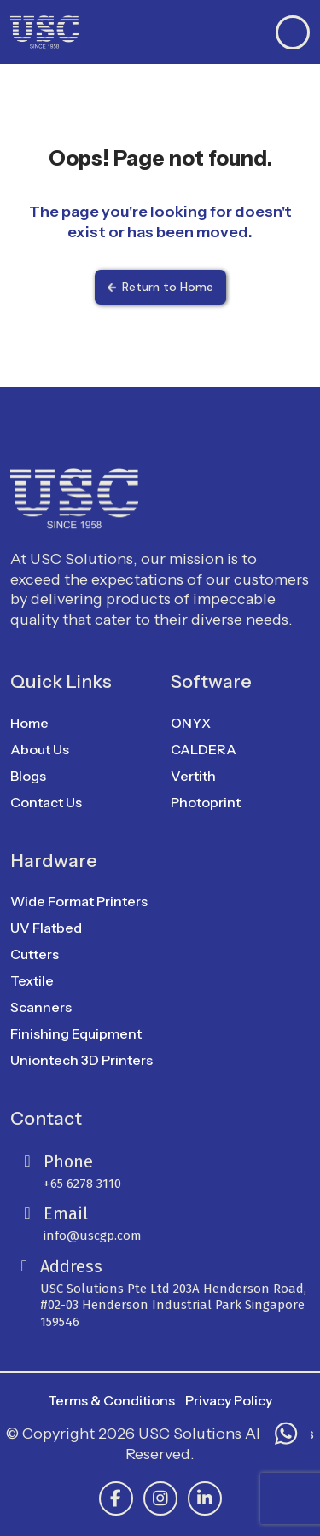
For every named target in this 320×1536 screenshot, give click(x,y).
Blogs (28, 776)
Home (29, 723)
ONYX (191, 723)
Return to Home (160, 286)
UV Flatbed (46, 927)
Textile (32, 980)
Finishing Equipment (76, 1033)
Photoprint (206, 802)
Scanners (41, 1007)
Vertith (193, 776)
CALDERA (203, 749)
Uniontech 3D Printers (81, 1060)
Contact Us (46, 802)
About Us (39, 749)
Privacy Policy (228, 1400)
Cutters (34, 954)
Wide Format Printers (79, 901)
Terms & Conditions (111, 1400)
